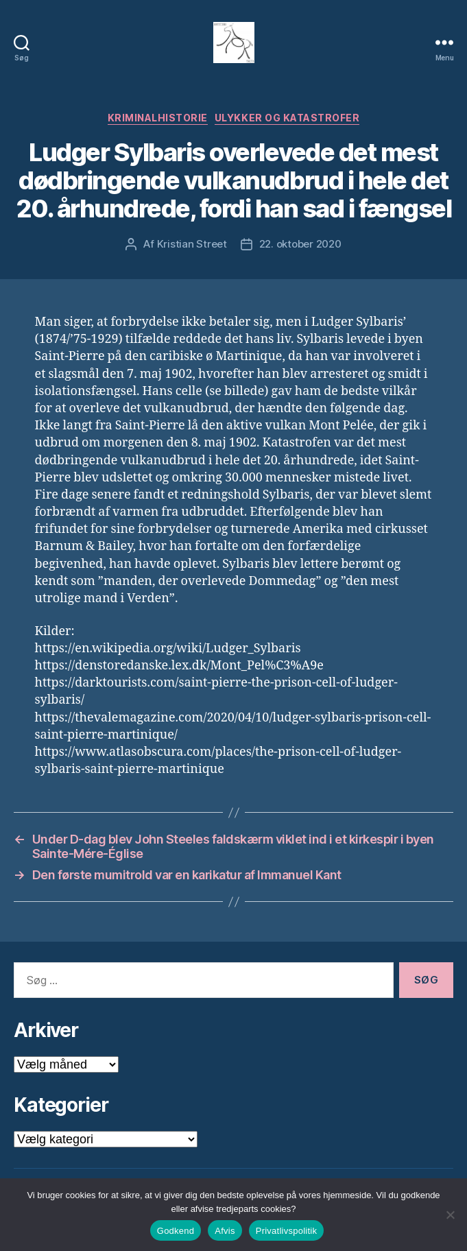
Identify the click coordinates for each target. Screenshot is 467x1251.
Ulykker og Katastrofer (287, 117)
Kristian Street (192, 243)
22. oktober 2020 (300, 243)
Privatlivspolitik (287, 1231)
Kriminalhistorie (158, 117)
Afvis (225, 1231)
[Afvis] (450, 1215)
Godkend (176, 1231)
